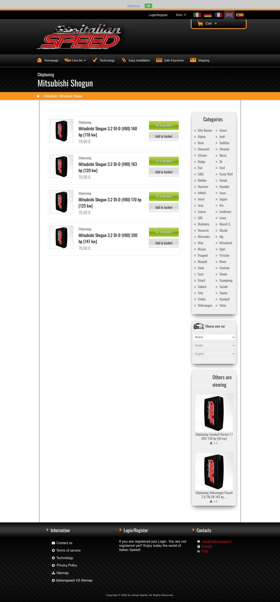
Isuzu (220, 193)
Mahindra (201, 224)
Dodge (199, 161)
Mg (219, 236)
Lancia (199, 211)
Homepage (47, 60)
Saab (198, 268)
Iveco (198, 199)
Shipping (199, 60)
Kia (219, 205)
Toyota (221, 293)
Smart (199, 280)
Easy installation (135, 60)
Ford (220, 168)
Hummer (200, 186)
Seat (198, 274)
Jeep (198, 205)
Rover (220, 261)
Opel (220, 249)
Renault (200, 261)
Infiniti (199, 193)
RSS (204, 551)
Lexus (220, 218)
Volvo (220, 305)
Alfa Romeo (202, 130)
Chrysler (222, 149)
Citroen (200, 155)
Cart (206, 23)
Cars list (75, 60)
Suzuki (221, 286)
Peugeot (200, 255)
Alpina (199, 136)
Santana (222, 268)
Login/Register (158, 15)
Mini (198, 243)
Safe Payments (169, 60)
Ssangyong (223, 280)
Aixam (221, 130)
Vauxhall (222, 299)
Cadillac (222, 143)
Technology (102, 60)
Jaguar (221, 199)
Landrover (223, 211)
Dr (218, 161)
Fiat (197, 168)
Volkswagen (202, 305)
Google (206, 546)
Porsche (222, 255)
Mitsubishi (50, 95)
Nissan (199, 249)
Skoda (221, 274)
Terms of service (66, 550)
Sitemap (60, 573)
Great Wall (224, 174)
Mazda (221, 230)
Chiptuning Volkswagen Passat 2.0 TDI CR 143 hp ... (214, 495)
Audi (220, 136)
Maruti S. (223, 224)
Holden (199, 180)
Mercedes (201, 236)
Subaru (199, 286)
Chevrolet (201, 149)
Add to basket (163, 136)
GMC (198, 174)
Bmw (198, 143)
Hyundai (222, 186)
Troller (199, 299)
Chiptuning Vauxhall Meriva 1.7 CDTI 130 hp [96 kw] (214, 436)
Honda (221, 180)
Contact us (61, 543)
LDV (197, 218)
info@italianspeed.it (216, 541)
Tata (198, 293)
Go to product (164, 125)
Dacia (220, 155)
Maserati (201, 230)
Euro (181, 14)
